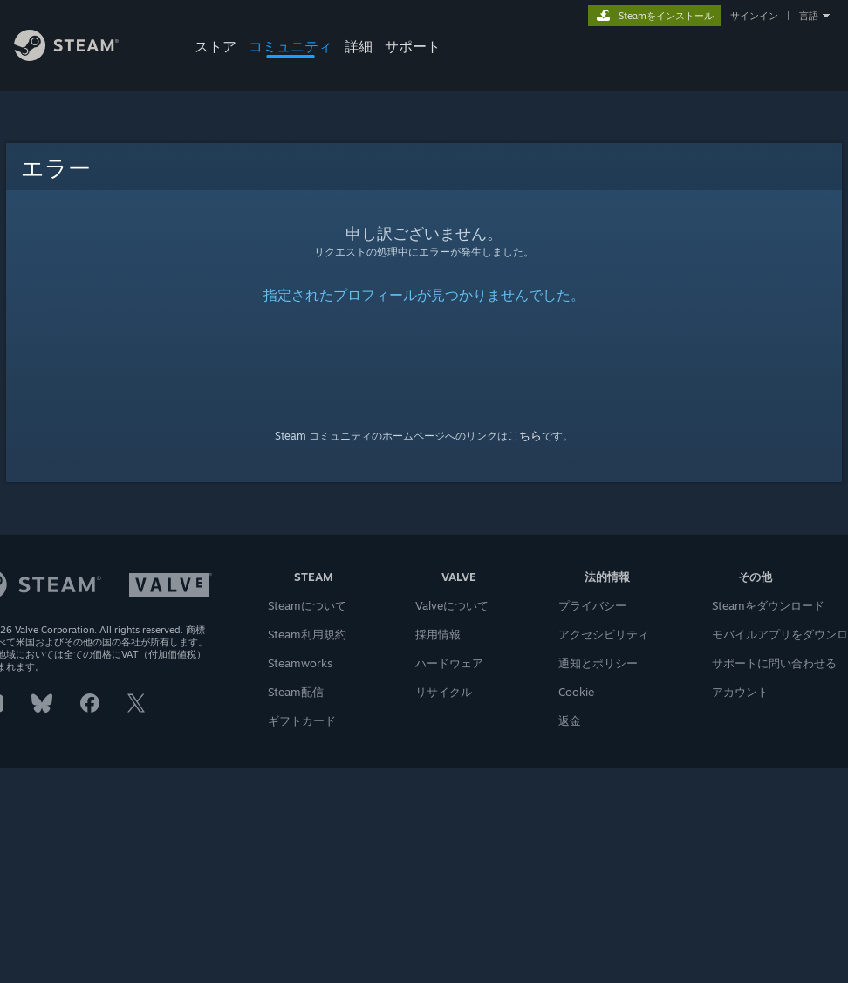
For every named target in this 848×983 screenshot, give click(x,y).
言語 (808, 16)
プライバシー (592, 605)
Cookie (576, 692)
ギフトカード (302, 720)
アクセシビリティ (603, 634)
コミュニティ (290, 46)
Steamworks (300, 663)
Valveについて (452, 605)
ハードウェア (449, 663)
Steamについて (307, 605)
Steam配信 (296, 692)
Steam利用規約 (307, 634)
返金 (569, 720)
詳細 (359, 46)
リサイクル (443, 692)
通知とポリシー (598, 663)
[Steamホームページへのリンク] (77, 59)
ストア (215, 46)
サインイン (754, 16)
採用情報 (438, 634)
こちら (525, 435)
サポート (413, 46)
